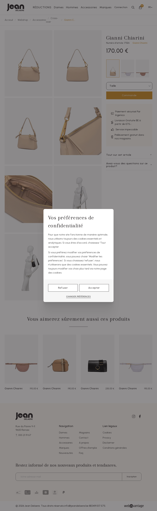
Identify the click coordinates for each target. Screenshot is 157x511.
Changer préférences (78, 296)
